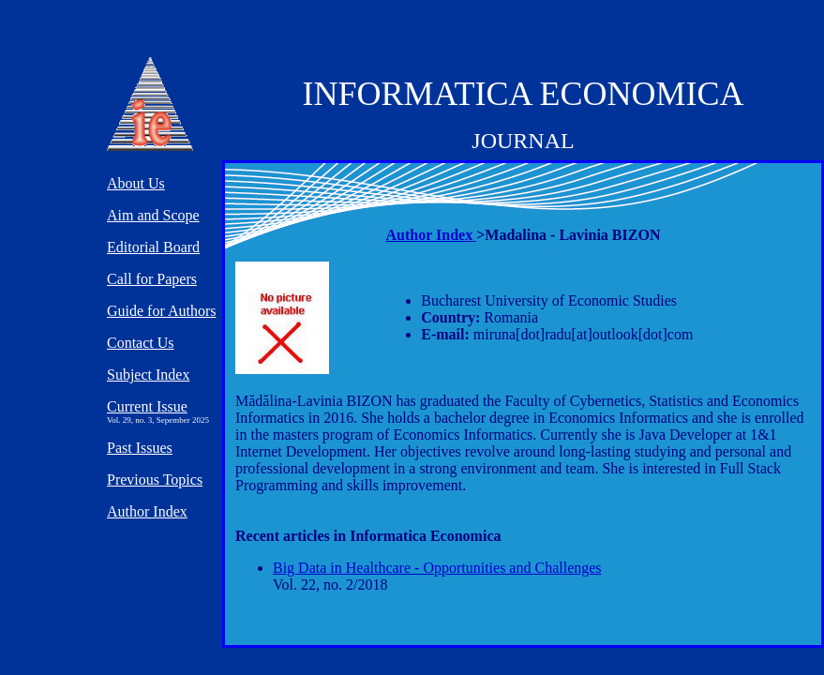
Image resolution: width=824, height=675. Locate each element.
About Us (136, 183)
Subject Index (148, 374)
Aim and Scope (153, 215)
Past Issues (139, 448)
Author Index (431, 235)
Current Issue (147, 406)
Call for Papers (152, 279)
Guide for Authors (161, 311)
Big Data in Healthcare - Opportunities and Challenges (437, 568)
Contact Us (140, 343)
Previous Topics (154, 480)
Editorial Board (153, 247)
